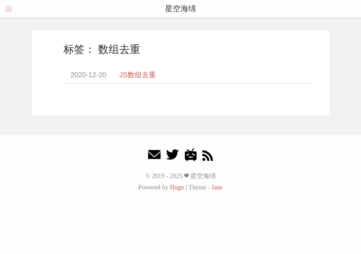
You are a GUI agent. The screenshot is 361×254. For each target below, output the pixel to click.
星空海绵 (180, 8)
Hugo (177, 187)
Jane (217, 187)
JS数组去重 (138, 75)
